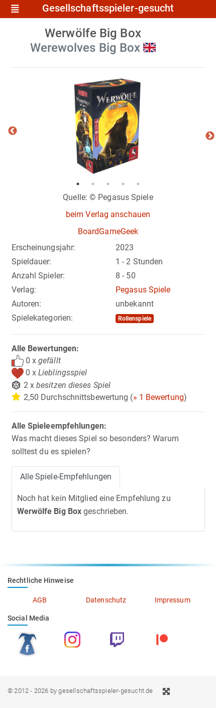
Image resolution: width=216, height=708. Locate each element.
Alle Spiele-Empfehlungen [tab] (66, 476)
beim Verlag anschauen (108, 214)
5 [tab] (138, 184)
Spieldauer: (32, 261)
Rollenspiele (134, 318)
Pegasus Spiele (143, 289)
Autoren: (27, 304)
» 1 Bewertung (158, 397)
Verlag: (24, 289)
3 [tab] (108, 184)
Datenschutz (106, 600)
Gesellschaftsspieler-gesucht (108, 8)
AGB (40, 600)
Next (210, 136)
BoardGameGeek (108, 231)
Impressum (172, 600)
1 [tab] (78, 184)
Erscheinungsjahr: (44, 247)
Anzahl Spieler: (38, 275)
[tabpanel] (108, 126)
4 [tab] (123, 184)
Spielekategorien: (42, 318)
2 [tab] (93, 184)
